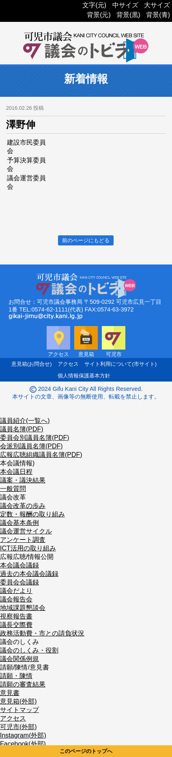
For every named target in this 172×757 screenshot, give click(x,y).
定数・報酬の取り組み (32, 514)
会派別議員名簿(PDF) (31, 446)
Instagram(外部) (23, 735)
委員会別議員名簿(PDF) (34, 437)
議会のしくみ (19, 641)
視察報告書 (16, 616)
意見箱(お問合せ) (31, 364)
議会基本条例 (19, 522)
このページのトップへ (86, 751)
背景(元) (99, 14)
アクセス (68, 364)
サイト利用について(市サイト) (120, 364)
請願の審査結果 (22, 684)
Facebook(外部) (23, 743)
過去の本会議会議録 (29, 573)
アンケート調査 (22, 539)
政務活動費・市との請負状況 (42, 633)
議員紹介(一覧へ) (25, 420)
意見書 (9, 692)
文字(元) (94, 5)
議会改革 (13, 497)
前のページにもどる (86, 240)
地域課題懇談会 (22, 607)
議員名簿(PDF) (21, 429)
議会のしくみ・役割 (29, 650)
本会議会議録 (19, 565)
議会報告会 (16, 599)
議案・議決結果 (22, 480)
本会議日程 (16, 471)
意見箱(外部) (18, 701)
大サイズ (157, 5)
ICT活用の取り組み (28, 548)
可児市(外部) (18, 726)
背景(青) (158, 14)
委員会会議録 (19, 582)
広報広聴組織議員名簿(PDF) (41, 454)
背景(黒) (128, 14)
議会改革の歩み (22, 505)
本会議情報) (17, 463)
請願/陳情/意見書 (24, 667)
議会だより (16, 590)
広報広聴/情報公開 (27, 556)
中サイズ (125, 5)
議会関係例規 (19, 658)
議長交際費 (16, 624)
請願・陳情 (16, 675)
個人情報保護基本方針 (84, 376)
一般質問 (13, 488)
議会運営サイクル (26, 531)
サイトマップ (19, 709)
